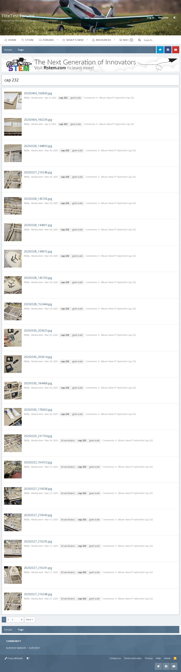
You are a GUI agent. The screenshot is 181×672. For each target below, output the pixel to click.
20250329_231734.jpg (38, 436)
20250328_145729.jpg (38, 278)
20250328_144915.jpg (38, 251)
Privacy (149, 658)
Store (29, 40)
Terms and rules (133, 658)
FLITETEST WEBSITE (16, 648)
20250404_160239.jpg (38, 120)
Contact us (115, 658)
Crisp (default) (13, 658)
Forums (48, 40)
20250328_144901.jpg (38, 225)
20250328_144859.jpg (38, 146)
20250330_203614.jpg (38, 357)
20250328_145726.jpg (38, 199)
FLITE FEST (34, 648)
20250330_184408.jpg (38, 383)
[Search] (161, 40)
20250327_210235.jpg (38, 541)
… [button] (17, 619)
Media (127, 40)
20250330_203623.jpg (38, 330)
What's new (75, 40)
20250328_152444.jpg (38, 304)
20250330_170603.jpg (38, 410)
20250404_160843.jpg (38, 93)
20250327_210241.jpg (38, 568)
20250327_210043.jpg (38, 515)
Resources (103, 40)
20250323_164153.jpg (38, 462)
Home (12, 40)
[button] (57, 39)
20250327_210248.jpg (38, 172)
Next (28, 619)
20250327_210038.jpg (38, 489)
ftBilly (27, 97)
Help (158, 658)
